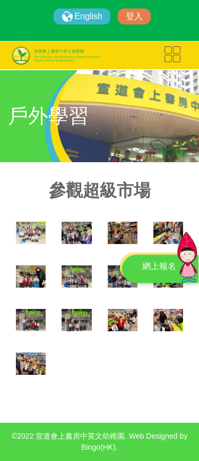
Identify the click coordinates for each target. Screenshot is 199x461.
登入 (134, 16)
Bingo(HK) (98, 447)
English (88, 16)
